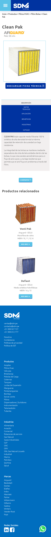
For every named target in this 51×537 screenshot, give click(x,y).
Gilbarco (7, 503)
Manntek (8, 494)
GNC (6, 445)
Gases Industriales (11, 439)
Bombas (7, 393)
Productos (12, 14)
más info (24, 244)
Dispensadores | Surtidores (15, 402)
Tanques (7, 382)
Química (7, 462)
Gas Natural (9, 436)
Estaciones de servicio (13, 434)
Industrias (26, 124)
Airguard (7, 480)
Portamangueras (11, 390)
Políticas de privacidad (13, 342)
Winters (7, 508)
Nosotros (8, 337)
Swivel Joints (9, 396)
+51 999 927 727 (11, 329)
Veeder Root (9, 511)
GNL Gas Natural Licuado (14, 451)
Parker (7, 497)
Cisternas (8, 379)
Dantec (7, 485)
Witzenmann (9, 500)
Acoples (7, 365)
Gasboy (7, 505)
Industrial (8, 454)
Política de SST (10, 345)
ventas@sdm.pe (11, 323)
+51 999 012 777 (11, 332)
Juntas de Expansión (12, 385)
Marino (7, 457)
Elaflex (7, 488)
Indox (6, 491)
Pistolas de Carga (11, 376)
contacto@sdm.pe (11, 326)
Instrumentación (11, 405)
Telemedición (9, 408)
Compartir (24, 180)
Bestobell (8, 482)
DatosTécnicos (26, 108)
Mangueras (8, 388)
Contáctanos (9, 339)
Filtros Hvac (9, 368)
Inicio (4, 14)
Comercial (8, 431)
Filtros (6, 399)
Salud (6, 465)
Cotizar (26, 130)
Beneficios (26, 119)
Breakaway (8, 373)
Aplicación (26, 113)
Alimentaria (9, 425)
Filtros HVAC (24, 14)
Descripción (26, 103)
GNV (6, 448)
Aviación (7, 428)
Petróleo (7, 459)
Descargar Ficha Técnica (24, 85)
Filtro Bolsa (35, 14)
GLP (5, 442)
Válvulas (7, 370)
